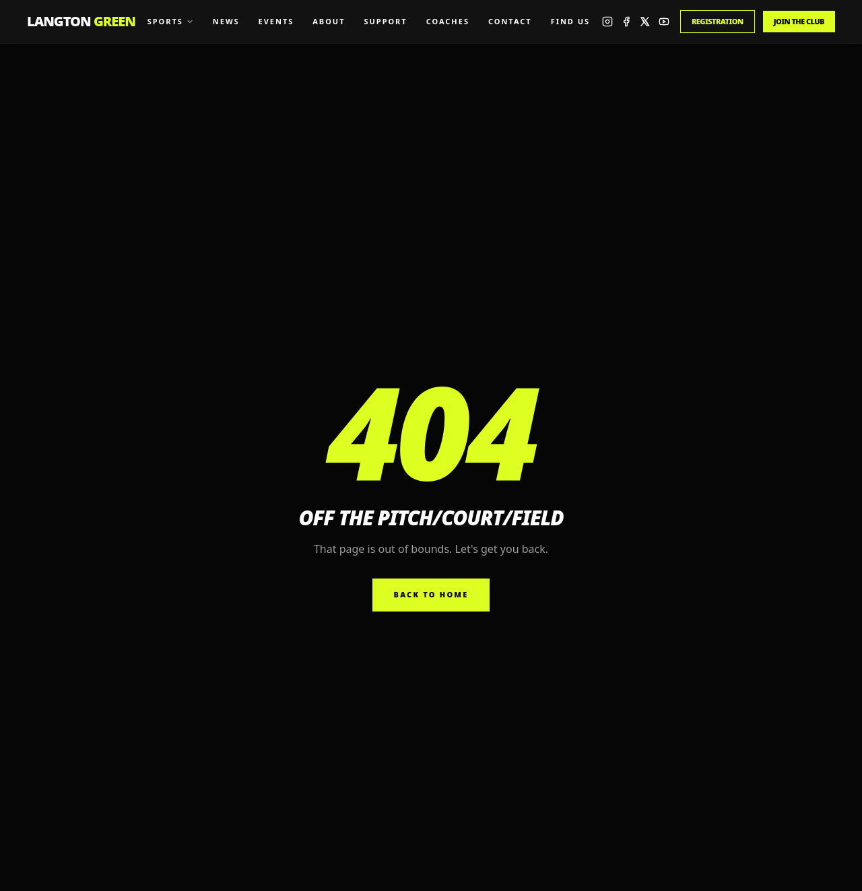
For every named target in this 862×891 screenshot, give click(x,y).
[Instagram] (607, 21)
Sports (170, 21)
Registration (717, 21)
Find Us (570, 21)
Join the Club (799, 21)
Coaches (447, 21)
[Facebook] (626, 21)
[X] (645, 21)
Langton (81, 21)
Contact (510, 21)
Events (276, 21)
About (328, 21)
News (226, 21)
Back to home (431, 594)
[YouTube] (664, 21)
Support (385, 21)
